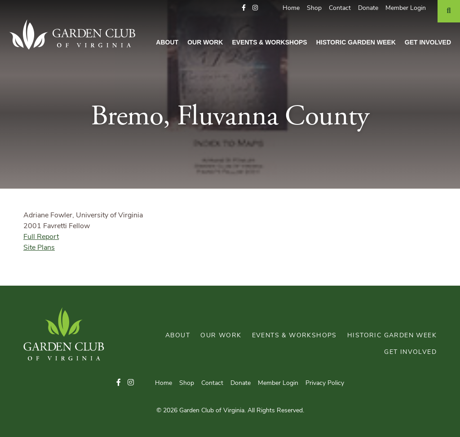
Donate (368, 8)
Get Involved (428, 42)
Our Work (205, 42)
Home (291, 8)
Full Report (41, 237)
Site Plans (39, 248)
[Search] (449, 11)
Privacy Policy (324, 383)
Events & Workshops (269, 42)
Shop (314, 8)
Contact (340, 8)
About (167, 42)
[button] (244, 8)
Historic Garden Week (356, 42)
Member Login (405, 8)
